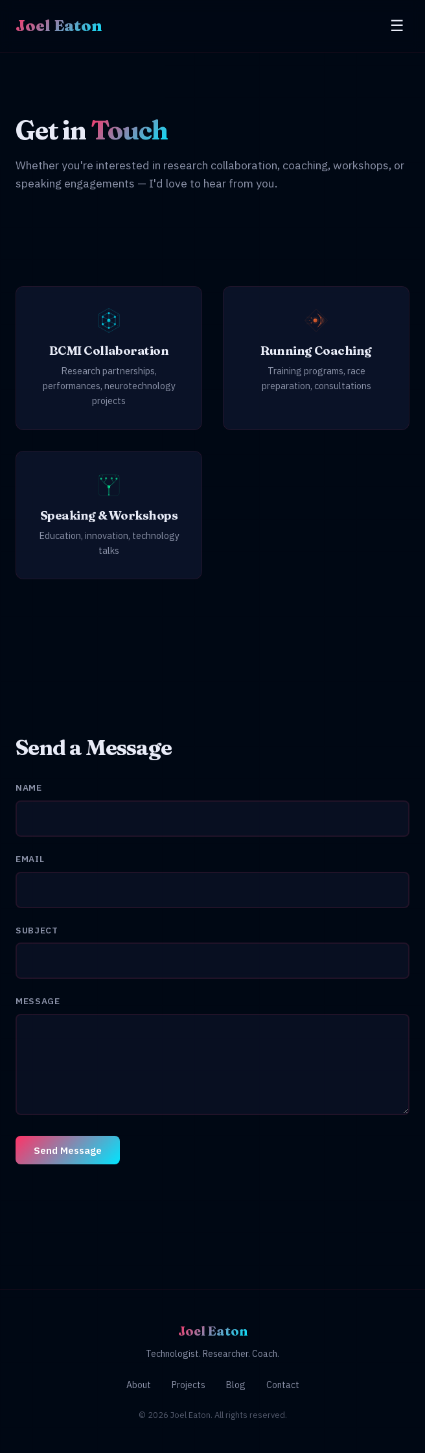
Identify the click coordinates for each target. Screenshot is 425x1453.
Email (30, 859)
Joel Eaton (59, 25)
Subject (37, 930)
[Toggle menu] (397, 26)
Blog (236, 1385)
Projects (188, 1385)
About (138, 1385)
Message (38, 1001)
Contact (282, 1385)
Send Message (68, 1150)
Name (29, 787)
